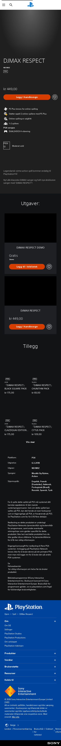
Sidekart (49, 728)
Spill (14, 614)
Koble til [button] (30, 680)
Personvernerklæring (22, 728)
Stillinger (8, 629)
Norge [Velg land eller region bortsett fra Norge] (12, 725)
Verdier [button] (30, 660)
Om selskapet (11, 641)
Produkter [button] (30, 653)
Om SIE (8, 625)
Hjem (7, 614)
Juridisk (8, 728)
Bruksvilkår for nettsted (39, 731)
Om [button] (30, 621)
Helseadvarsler (14, 566)
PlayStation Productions (15, 637)
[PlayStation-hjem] (31, 4)
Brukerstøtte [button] (30, 666)
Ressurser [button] (30, 673)
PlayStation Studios (13, 633)
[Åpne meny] (3, 5)
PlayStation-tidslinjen (14, 645)
